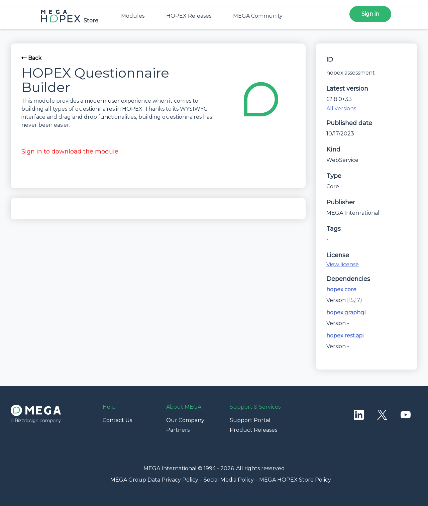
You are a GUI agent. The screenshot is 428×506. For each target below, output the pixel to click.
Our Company (185, 420)
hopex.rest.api (344, 335)
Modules (132, 16)
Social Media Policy (229, 480)
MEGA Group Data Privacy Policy (154, 480)
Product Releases (253, 430)
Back (31, 58)
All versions (341, 108)
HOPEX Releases (188, 16)
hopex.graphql (346, 312)
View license (342, 264)
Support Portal (250, 420)
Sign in (370, 14)
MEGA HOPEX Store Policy (295, 480)
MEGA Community (258, 16)
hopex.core (341, 289)
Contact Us (117, 420)
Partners (178, 430)
